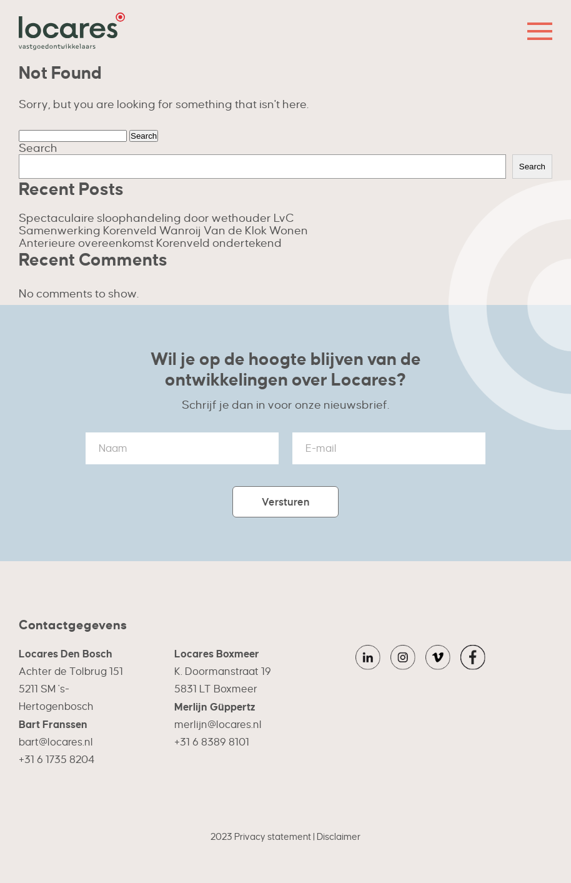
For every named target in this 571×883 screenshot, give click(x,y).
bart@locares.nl (56, 742)
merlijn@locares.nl (218, 725)
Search (38, 147)
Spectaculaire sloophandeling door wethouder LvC (156, 217)
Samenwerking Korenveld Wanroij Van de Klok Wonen (163, 230)
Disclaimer (338, 836)
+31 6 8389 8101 (211, 742)
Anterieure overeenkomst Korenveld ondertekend (150, 242)
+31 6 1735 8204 (56, 760)
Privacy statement (272, 836)
